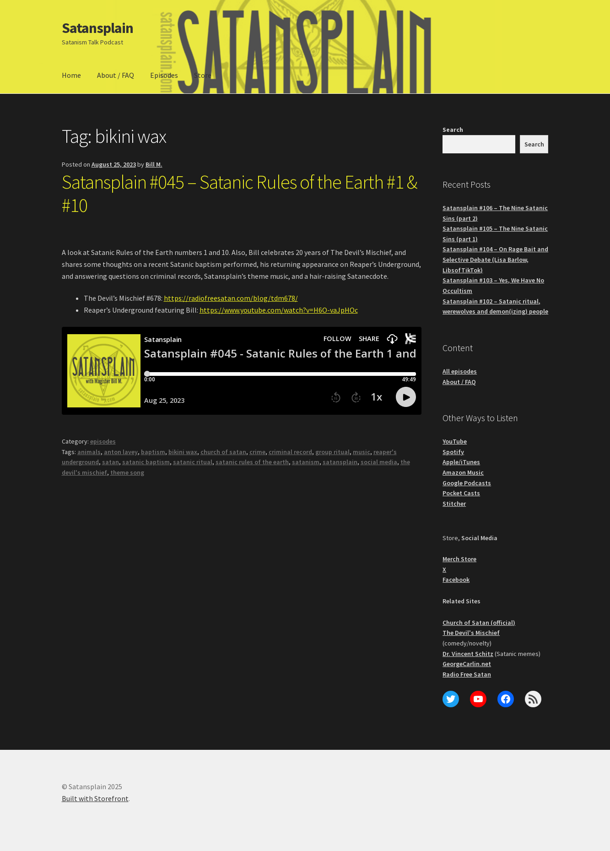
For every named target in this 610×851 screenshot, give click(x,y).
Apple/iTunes (461, 462)
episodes (103, 441)
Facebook (456, 579)
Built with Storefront (95, 798)
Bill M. (154, 164)
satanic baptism (146, 462)
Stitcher (454, 503)
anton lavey (121, 452)
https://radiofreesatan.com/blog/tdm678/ (231, 298)
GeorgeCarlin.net (467, 664)
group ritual (332, 452)
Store (202, 75)
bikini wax (182, 452)
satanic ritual (192, 462)
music (361, 452)
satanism (305, 462)
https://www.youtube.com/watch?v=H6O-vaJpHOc (279, 309)
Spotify (453, 452)
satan (110, 462)
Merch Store (459, 559)
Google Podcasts (467, 483)
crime (257, 452)
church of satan (223, 452)
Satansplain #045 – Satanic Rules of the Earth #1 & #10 (239, 193)
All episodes (460, 371)
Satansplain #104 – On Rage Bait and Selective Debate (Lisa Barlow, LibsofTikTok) (495, 259)
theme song (127, 472)
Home (71, 75)
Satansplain (97, 28)
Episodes (164, 75)
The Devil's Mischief (471, 633)
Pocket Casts (461, 493)
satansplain (340, 462)
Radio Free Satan (467, 674)
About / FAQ (115, 75)
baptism (153, 452)
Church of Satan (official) (479, 622)
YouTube (455, 441)
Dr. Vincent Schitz (468, 654)
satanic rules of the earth (252, 462)
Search (453, 129)
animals (89, 452)
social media (379, 462)
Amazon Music (463, 472)
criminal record (290, 452)
